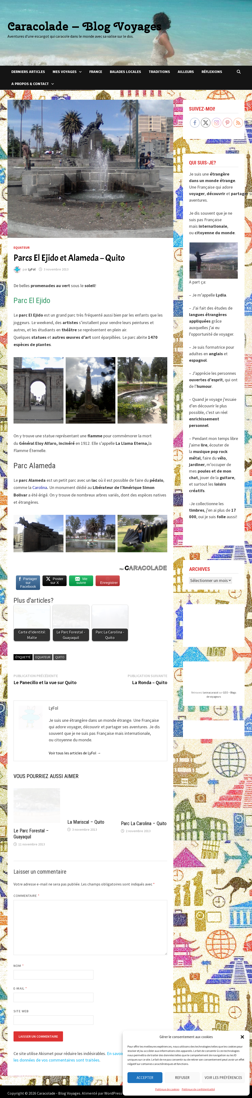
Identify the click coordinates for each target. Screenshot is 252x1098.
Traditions (159, 71)
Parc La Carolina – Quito (144, 823)
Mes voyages (65, 71)
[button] (242, 1036)
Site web (21, 1011)
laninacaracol (210, 692)
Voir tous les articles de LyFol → (75, 753)
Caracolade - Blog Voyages (58, 1093)
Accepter (145, 1077)
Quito (59, 657)
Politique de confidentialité (198, 1089)
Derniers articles (28, 71)
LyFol (31, 269)
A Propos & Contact (30, 83)
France (95, 71)
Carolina (39, 487)
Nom (19, 965)
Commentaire (27, 895)
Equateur (22, 247)
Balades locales (125, 71)
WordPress (113, 1093)
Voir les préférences (223, 1077)
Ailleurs (186, 71)
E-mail (20, 988)
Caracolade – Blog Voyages (84, 26)
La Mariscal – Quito (85, 822)
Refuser (182, 1077)
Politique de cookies (167, 1089)
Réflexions (212, 71)
